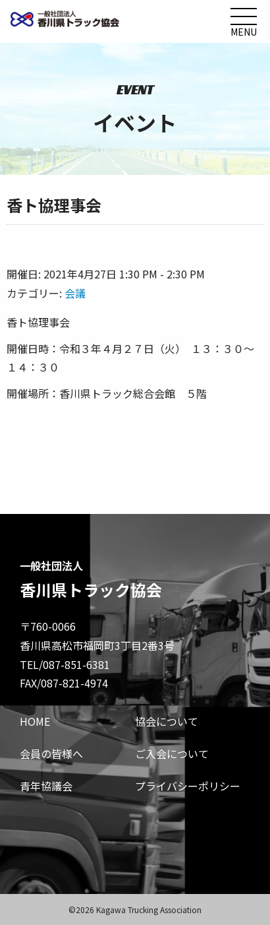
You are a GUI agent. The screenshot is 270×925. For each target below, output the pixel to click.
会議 (75, 293)
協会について (166, 721)
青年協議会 (46, 786)
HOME (35, 721)
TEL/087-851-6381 (65, 664)
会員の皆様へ (51, 753)
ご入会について (172, 753)
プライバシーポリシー (187, 786)
